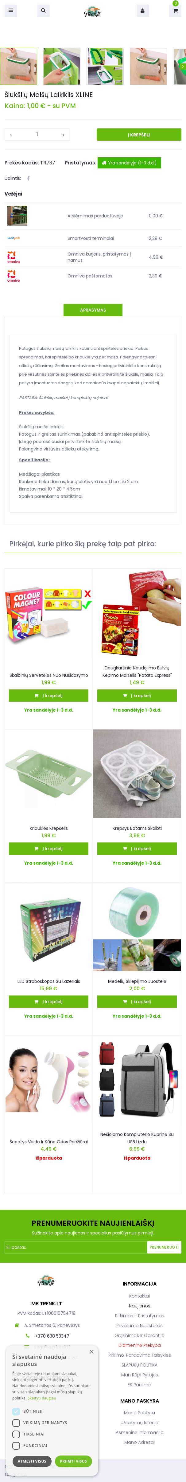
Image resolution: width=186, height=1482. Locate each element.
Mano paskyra (139, 1413)
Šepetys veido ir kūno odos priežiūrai (49, 1142)
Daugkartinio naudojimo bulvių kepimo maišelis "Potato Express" (137, 671)
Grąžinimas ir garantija (139, 1335)
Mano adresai (139, 1442)
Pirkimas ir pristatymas (139, 1316)
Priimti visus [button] (73, 1461)
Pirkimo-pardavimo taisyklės (139, 1355)
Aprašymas (93, 310)
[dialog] (52, 1411)
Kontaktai (139, 1296)
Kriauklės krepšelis (49, 828)
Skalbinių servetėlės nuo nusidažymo (49, 675)
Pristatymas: (80, 163)
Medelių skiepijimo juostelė (137, 981)
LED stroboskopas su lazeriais (48, 981)
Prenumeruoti (164, 1247)
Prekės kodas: (22, 162)
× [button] (91, 1352)
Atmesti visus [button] (32, 1461)
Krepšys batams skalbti (137, 828)
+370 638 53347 (52, 1336)
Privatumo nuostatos (139, 1325)
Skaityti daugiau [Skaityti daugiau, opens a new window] (42, 1398)
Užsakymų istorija (139, 1422)
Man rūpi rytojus (139, 1375)
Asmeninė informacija (140, 1432)
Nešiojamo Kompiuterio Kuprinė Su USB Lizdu (137, 1138)
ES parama (139, 1385)
